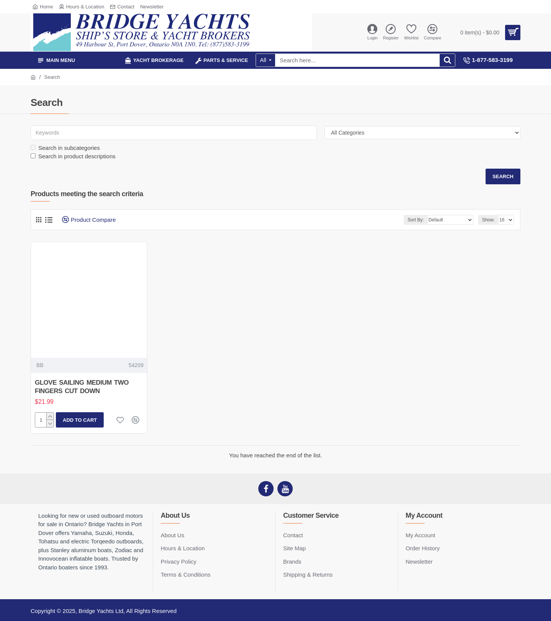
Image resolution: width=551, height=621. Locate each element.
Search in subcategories (65, 148)
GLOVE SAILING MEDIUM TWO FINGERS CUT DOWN (82, 387)
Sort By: (416, 220)
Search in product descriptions (73, 156)
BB (40, 365)
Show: (488, 220)
